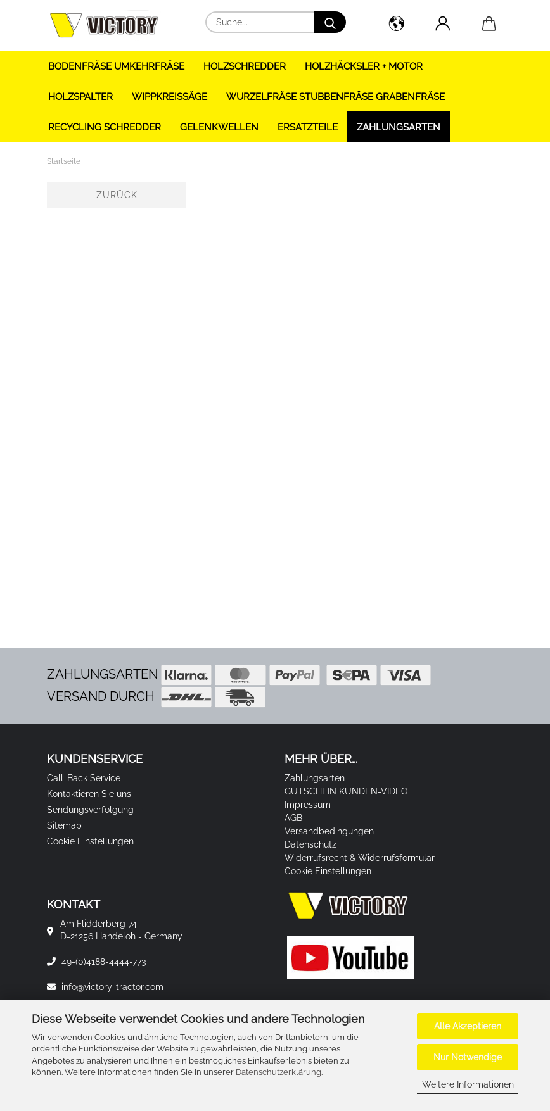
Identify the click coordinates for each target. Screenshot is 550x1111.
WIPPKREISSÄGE (169, 97)
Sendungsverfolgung (90, 810)
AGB (293, 818)
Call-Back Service (83, 778)
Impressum (308, 805)
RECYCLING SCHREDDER (104, 127)
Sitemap (64, 825)
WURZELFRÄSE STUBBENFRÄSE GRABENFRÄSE (335, 97)
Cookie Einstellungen (90, 841)
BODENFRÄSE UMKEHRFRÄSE (116, 66)
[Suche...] (330, 22)
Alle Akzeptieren (467, 1026)
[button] (396, 25)
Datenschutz (310, 844)
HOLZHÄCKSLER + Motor (364, 66)
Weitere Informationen (468, 1084)
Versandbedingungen (329, 831)
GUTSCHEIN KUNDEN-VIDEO (346, 791)
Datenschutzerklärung (278, 1072)
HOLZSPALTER (80, 97)
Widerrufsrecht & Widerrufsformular (360, 858)
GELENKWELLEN (219, 127)
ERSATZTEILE (308, 127)
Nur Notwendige (467, 1057)
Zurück (117, 195)
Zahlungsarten (398, 127)
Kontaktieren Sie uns (89, 794)
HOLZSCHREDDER (244, 66)
